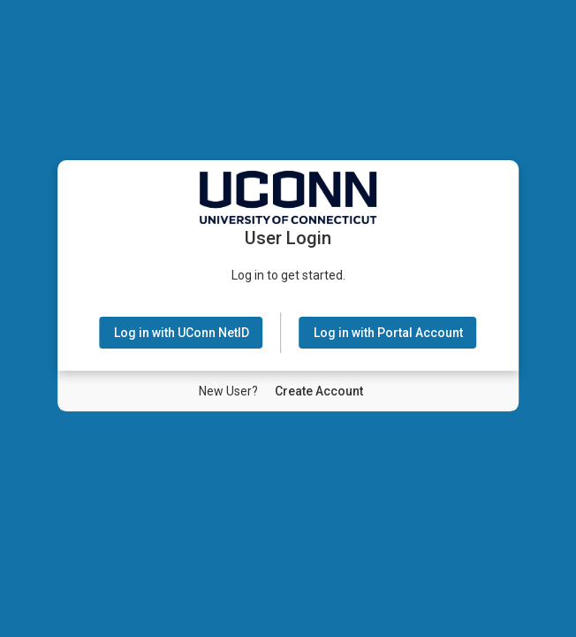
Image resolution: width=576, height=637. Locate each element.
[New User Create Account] (319, 391)
